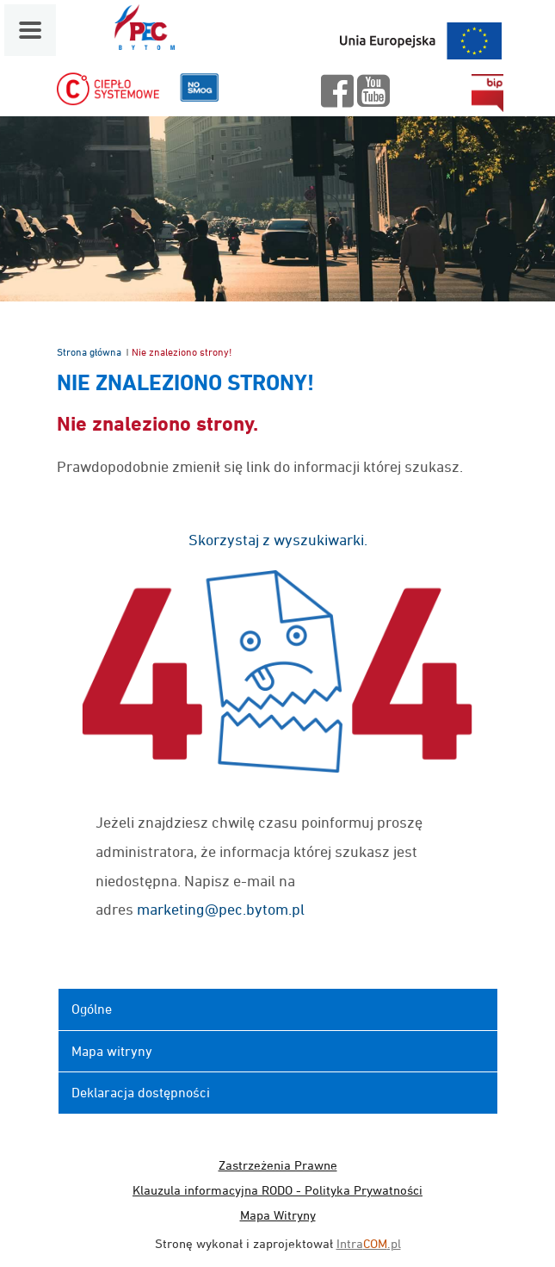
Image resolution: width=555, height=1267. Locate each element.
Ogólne (91, 1008)
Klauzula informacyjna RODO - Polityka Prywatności (277, 1190)
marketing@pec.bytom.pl (221, 909)
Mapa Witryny (278, 1215)
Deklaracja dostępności (140, 1092)
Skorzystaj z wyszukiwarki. (277, 540)
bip (487, 93)
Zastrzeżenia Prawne (278, 1165)
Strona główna (89, 351)
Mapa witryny (111, 1051)
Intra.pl (368, 1243)
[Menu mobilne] (30, 30)
